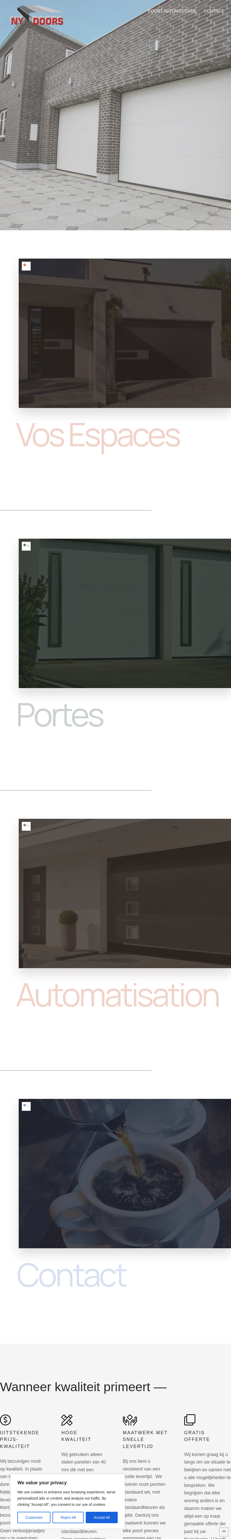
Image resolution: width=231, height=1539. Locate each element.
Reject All (68, 1517)
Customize (34, 1517)
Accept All (102, 1517)
